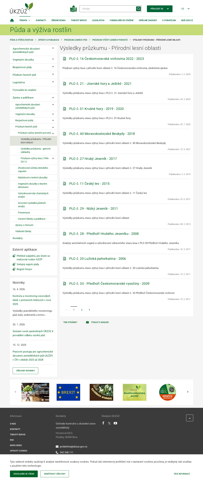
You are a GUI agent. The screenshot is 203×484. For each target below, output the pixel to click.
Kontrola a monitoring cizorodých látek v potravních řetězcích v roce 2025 (32, 300)
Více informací (182, 474)
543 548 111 (64, 452)
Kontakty (41, 20)
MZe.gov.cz (187, 20)
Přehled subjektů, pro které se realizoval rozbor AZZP (33, 257)
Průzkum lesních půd (75, 40)
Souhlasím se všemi (23, 474)
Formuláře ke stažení (121, 20)
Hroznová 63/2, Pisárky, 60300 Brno (67, 435)
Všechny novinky (25, 371)
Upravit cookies (18, 451)
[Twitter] (109, 424)
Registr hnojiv (24, 269)
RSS (12, 440)
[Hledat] (111, 8)
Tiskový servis (79, 20)
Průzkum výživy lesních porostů (110, 40)
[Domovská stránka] (12, 20)
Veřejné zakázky (148, 20)
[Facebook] (103, 424)
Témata (23, 20)
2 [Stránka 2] (81, 310)
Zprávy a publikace (48, 40)
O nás (13, 424)
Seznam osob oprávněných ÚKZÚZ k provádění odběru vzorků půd (33, 333)
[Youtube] (115, 424)
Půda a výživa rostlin (21, 40)
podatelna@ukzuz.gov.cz (71, 446)
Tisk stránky (70, 322)
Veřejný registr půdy (28, 264)
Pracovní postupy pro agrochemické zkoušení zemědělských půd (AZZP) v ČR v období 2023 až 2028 (33, 355)
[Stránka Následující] (89, 310)
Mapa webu (16, 445)
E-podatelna (169, 20)
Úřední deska (58, 20)
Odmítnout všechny (54, 474)
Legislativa (98, 20)
